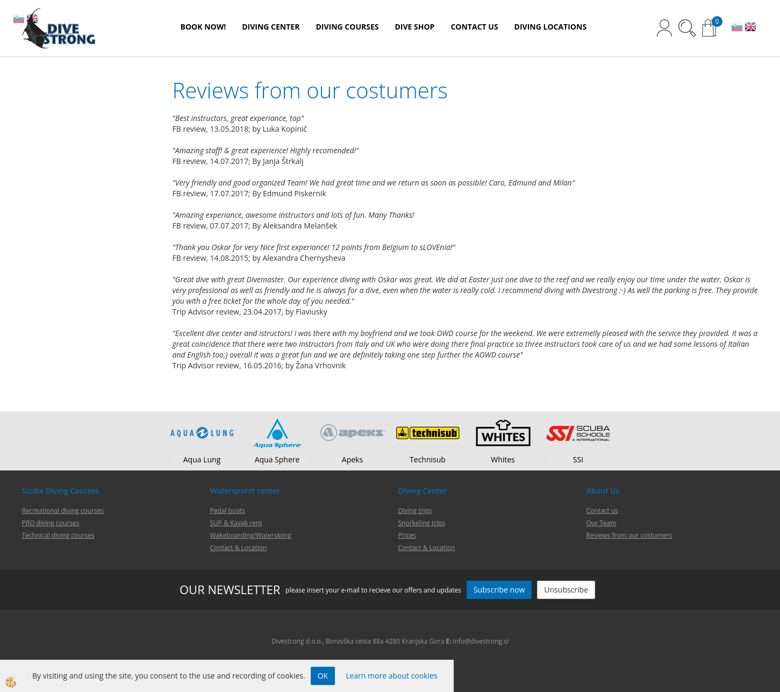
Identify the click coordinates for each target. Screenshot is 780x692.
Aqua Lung (202, 459)
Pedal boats (227, 510)
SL (737, 28)
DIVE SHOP (414, 27)
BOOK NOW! (203, 27)
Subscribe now (499, 589)
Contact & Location (426, 547)
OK (323, 675)
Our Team (601, 522)
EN (750, 28)
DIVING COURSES (347, 27)
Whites (503, 459)
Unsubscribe (566, 589)
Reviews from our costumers (629, 535)
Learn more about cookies (391, 675)
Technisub (428, 459)
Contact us (602, 510)
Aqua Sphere (277, 459)
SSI (578, 459)
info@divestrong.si (480, 641)
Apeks (352, 459)
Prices (407, 535)
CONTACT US (474, 27)
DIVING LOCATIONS (550, 27)
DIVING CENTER (270, 27)
